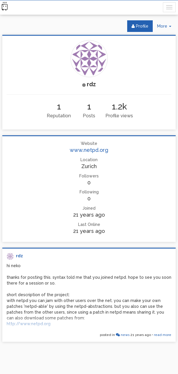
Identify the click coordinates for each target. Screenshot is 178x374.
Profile (140, 26)
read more (162, 335)
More (166, 27)
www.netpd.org (89, 150)
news (123, 335)
